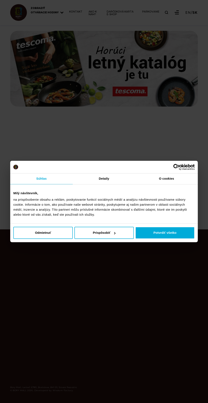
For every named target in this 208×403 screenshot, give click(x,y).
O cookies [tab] (166, 178)
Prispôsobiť (104, 233)
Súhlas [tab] (41, 178)
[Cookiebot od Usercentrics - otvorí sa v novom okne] (176, 167)
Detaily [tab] (104, 178)
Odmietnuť (43, 233)
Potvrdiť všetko (165, 233)
